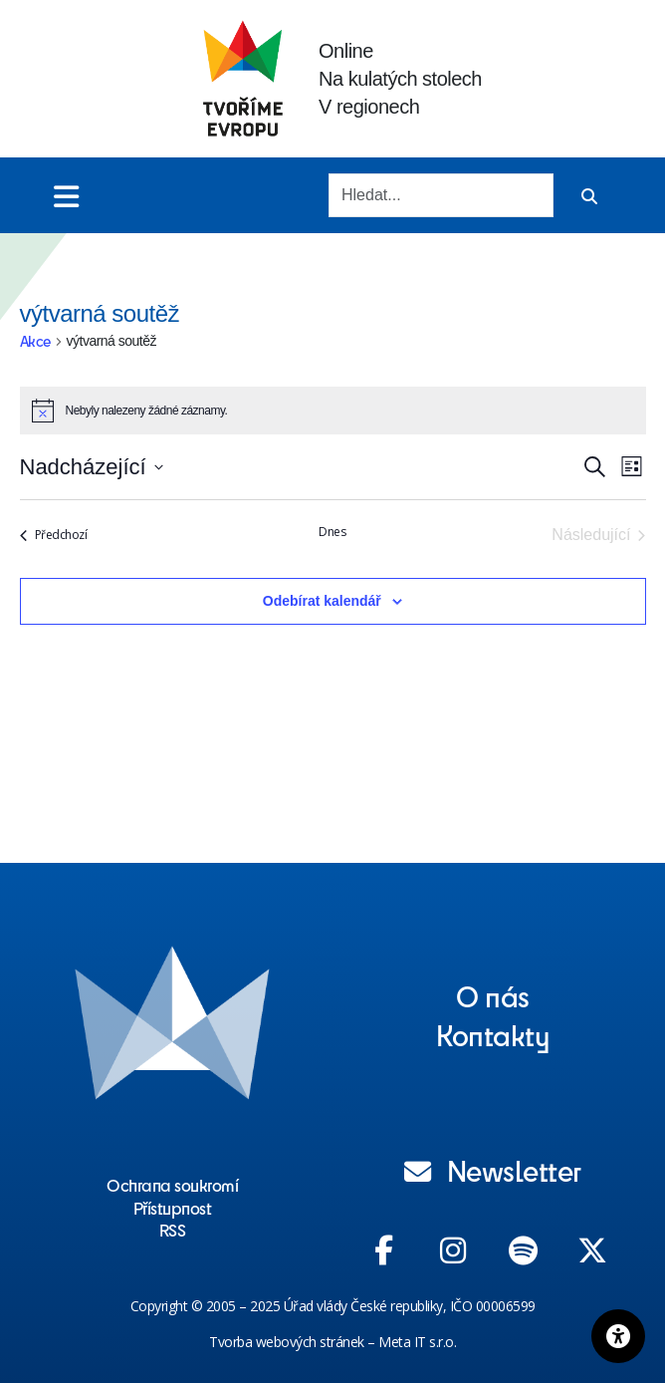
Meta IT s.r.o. (417, 1341)
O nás (493, 995)
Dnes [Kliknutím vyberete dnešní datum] (332, 532)
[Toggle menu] (66, 195)
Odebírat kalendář (322, 601)
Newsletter (492, 1170)
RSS (172, 1230)
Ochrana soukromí (172, 1185)
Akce (35, 341)
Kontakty (493, 1034)
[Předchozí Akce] (54, 535)
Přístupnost (172, 1208)
